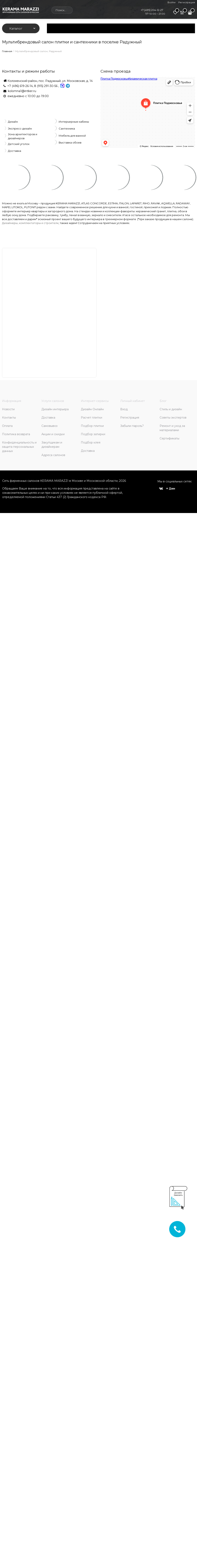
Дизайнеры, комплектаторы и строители (30, 223)
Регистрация (186, 2)
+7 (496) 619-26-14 (20, 86)
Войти (171, 2)
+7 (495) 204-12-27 (152, 10)
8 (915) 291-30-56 (46, 86)
